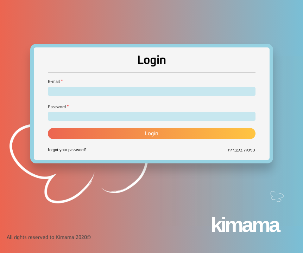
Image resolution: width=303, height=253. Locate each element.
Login (151, 133)
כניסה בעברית (241, 150)
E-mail (54, 81)
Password (57, 106)
